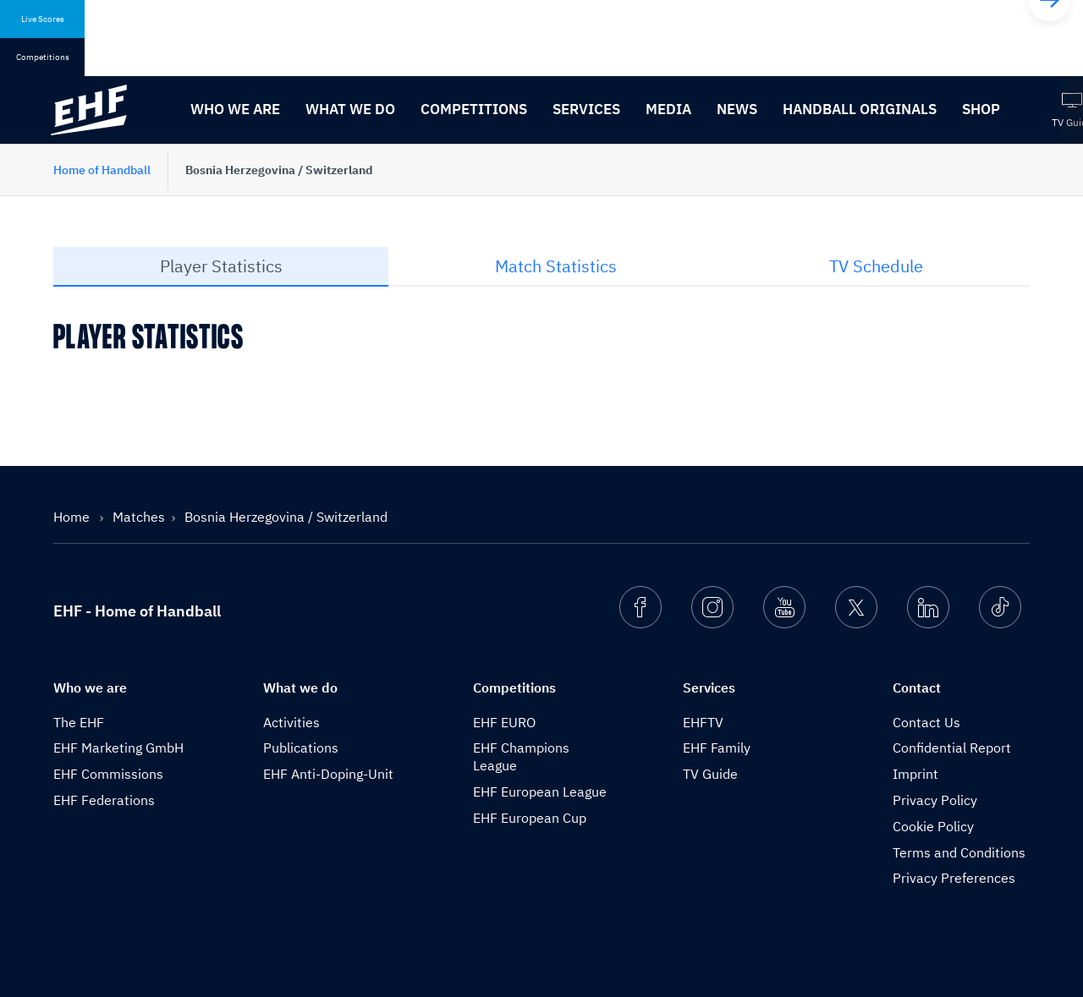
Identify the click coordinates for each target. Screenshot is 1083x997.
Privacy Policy (935, 800)
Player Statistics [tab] (221, 266)
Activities (291, 722)
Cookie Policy (933, 826)
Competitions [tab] (42, 57)
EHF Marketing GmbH (118, 747)
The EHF (78, 722)
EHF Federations (104, 800)
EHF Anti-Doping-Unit (328, 773)
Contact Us (926, 722)
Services (586, 109)
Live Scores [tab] (42, 19)
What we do (350, 109)
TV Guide (710, 773)
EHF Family (716, 747)
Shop (981, 109)
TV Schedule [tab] (876, 266)
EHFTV (703, 722)
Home (73, 516)
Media (668, 109)
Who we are (235, 109)
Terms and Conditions (959, 852)
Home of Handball (102, 170)
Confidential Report (952, 747)
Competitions (474, 109)
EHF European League (540, 791)
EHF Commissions (108, 773)
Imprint (915, 773)
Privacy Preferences (954, 877)
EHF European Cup (529, 817)
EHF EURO (504, 722)
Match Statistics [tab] (556, 266)
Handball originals (860, 109)
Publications (300, 747)
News (737, 109)
